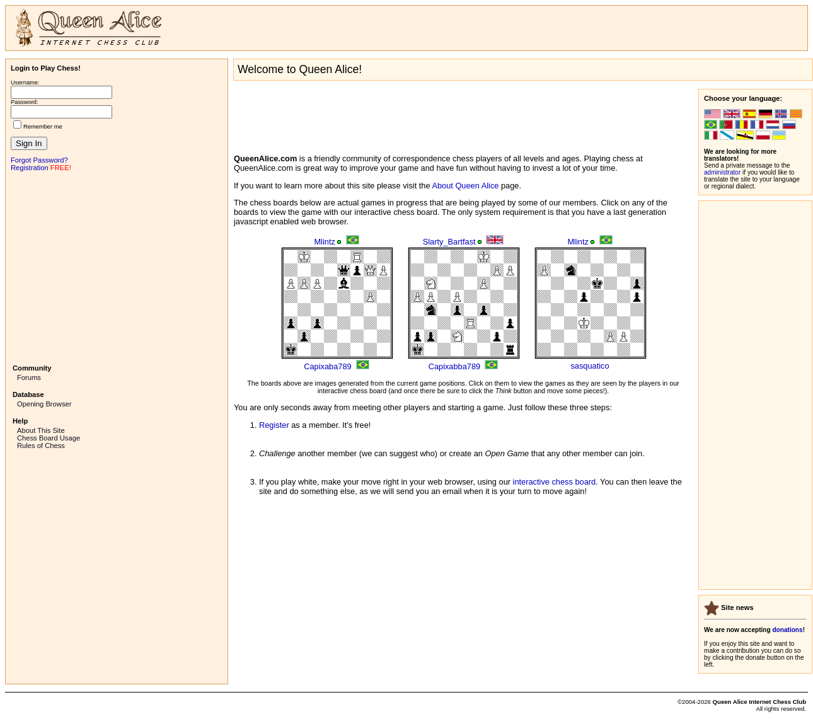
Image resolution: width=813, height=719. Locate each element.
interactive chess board (554, 481)
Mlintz (324, 241)
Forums (29, 377)
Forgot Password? (39, 160)
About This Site (41, 430)
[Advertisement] (116, 266)
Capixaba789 (327, 366)
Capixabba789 (455, 366)
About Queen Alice (465, 185)
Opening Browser (44, 404)
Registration (30, 167)
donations (787, 629)
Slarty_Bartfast (449, 241)
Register (274, 425)
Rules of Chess (41, 445)
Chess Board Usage (48, 438)
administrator (722, 172)
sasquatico (589, 366)
